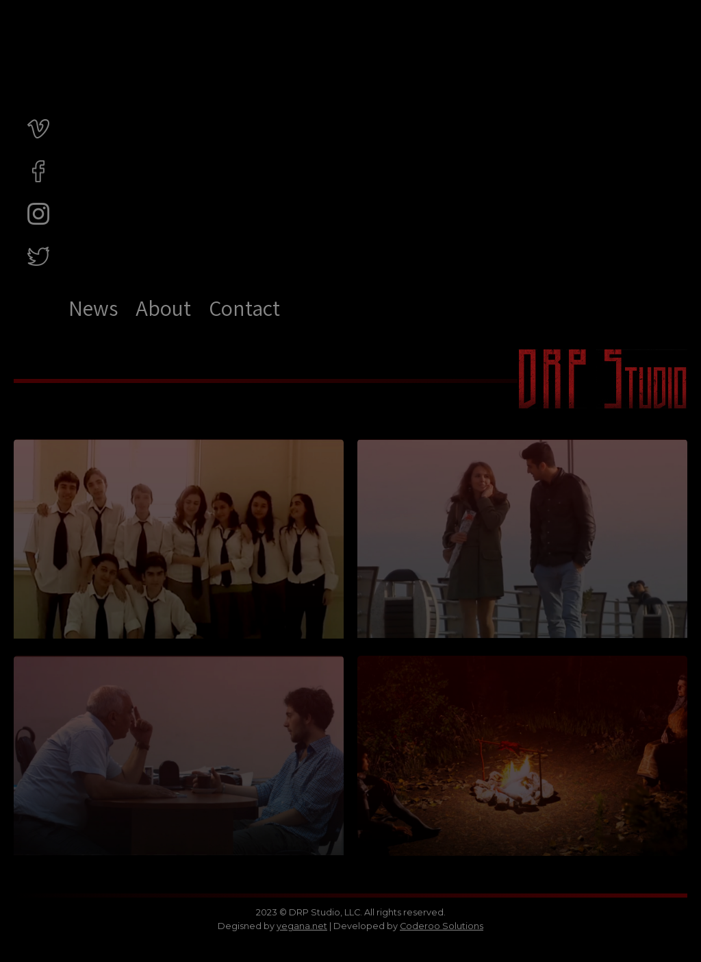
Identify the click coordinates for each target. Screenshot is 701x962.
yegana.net (302, 926)
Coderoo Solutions (441, 926)
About (163, 307)
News (93, 307)
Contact (244, 307)
